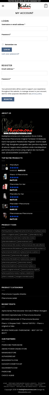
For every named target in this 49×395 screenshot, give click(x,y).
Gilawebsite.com (24, 392)
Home (5, 383)
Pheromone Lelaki (9, 298)
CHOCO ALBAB (8, 375)
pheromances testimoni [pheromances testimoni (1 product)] (10, 252)
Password (10, 34)
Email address (11, 69)
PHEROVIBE (6, 371)
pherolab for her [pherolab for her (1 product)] (36, 234)
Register (8, 99)
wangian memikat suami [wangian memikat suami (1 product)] (24, 276)
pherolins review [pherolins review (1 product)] (29, 238)
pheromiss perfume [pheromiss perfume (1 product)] (9, 262)
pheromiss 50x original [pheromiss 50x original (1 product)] (20, 255)
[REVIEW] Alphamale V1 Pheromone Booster (20, 319)
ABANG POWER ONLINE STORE (14, 349)
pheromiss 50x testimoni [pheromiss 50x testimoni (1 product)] (10, 259)
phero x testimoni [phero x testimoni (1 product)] (27, 273)
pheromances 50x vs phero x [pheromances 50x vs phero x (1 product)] (34, 248)
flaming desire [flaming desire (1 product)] (7, 231)
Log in (7, 49)
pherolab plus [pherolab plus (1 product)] (7, 238)
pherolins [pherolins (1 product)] (17, 238)
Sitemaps (42, 386)
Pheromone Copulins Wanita (14, 294)
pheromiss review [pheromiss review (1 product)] (25, 262)
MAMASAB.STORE (9, 352)
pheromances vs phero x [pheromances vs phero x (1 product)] (30, 252)
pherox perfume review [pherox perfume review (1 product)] (10, 273)
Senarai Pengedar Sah (15, 385)
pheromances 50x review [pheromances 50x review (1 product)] (11, 245)
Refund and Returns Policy (27, 386)
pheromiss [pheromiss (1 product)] (6, 255)
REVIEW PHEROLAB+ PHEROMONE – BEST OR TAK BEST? (22, 331)
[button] (3, 6)
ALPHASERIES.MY (8, 356)
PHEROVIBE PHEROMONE (12, 345)
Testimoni (41, 383)
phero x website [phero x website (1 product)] (8, 276)
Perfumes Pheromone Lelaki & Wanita (22, 383)
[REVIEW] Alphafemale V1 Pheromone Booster (21, 315)
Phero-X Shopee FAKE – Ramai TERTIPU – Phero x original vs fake (23, 324)
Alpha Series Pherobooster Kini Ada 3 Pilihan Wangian (24, 311)
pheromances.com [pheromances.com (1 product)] (25, 241)
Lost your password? (10, 54)
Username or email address (17, 24)
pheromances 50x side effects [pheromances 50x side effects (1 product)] (33, 245)
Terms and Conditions (33, 385)
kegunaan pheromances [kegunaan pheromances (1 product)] (23, 231)
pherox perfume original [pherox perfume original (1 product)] (30, 269)
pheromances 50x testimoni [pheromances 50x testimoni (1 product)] (12, 248)
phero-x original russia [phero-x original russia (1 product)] (10, 234)
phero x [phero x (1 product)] (32, 266)
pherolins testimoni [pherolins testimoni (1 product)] (9, 241)
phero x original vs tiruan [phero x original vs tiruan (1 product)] (10, 269)
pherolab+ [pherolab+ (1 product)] (24, 234)
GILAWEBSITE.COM (9, 368)
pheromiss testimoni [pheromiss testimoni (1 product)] (9, 266)
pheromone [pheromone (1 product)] (23, 266)
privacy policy (37, 94)
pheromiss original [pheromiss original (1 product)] (28, 259)
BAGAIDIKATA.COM (10, 360)
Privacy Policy (9, 386)
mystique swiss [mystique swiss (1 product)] (39, 231)
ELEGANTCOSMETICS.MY (12, 364)
